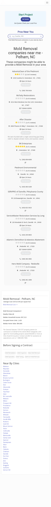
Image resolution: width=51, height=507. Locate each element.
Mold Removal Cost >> (10, 305)
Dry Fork (6, 456)
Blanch (5, 376)
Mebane (5, 399)
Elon (4, 385)
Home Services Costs (9, 487)
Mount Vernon (8, 426)
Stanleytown (7, 442)
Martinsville (6, 435)
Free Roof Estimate (8, 494)
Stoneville (6, 371)
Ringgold (6, 465)
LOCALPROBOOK (13, 2)
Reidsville (6, 408)
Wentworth (6, 412)
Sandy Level (7, 438)
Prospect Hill (7, 403)
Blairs (5, 447)
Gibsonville (6, 387)
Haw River (6, 392)
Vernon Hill (6, 470)
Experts (17, 489)
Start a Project (7, 492)
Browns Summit (8, 378)
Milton (5, 401)
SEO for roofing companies (40, 496)
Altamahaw (6, 373)
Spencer (5, 440)
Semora (5, 410)
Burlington (6, 380)
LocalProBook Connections (40, 494)
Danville (5, 454)
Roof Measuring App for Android (24, 496)
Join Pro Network (19, 487)
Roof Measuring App (20, 492)
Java (4, 461)
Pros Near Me (7, 489)
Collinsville (6, 431)
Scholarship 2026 (37, 487)
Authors (35, 492)
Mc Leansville (7, 396)
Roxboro (6, 422)
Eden (4, 394)
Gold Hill (6, 424)
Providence (6, 405)
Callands (6, 449)
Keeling (5, 463)
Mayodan (6, 369)
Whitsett (5, 415)
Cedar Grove (7, 382)
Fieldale (5, 433)
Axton (5, 429)
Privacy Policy (36, 489)
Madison (6, 366)
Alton (5, 445)
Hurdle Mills (7, 419)
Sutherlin (6, 468)
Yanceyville (6, 417)
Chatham (6, 452)
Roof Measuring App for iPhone (23, 494)
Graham (5, 389)
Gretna (5, 458)
